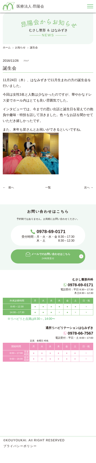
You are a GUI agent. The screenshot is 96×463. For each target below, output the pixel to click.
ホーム (7, 47)
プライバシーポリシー (20, 446)
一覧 (48, 187)
